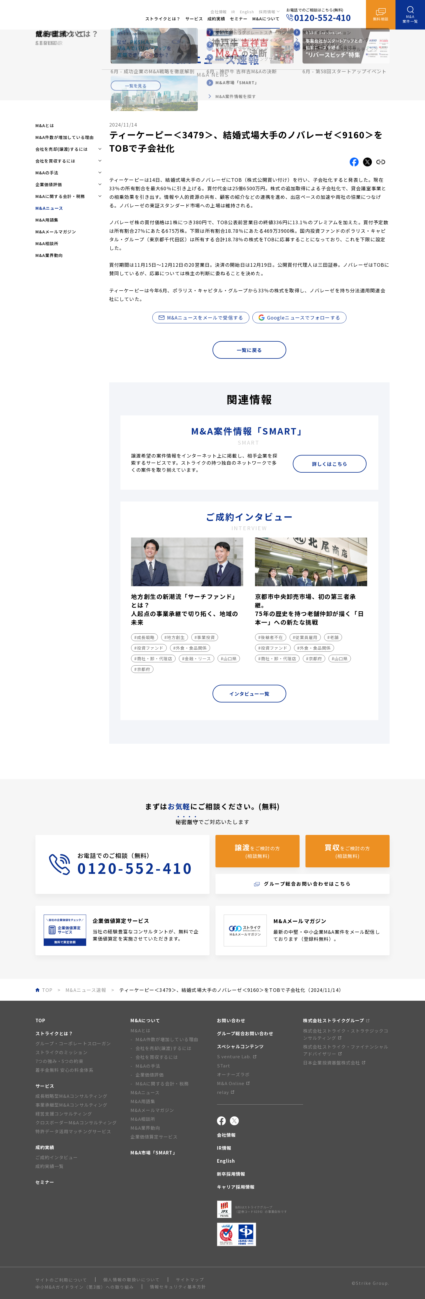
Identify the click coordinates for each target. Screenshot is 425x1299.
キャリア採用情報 (236, 1187)
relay (225, 1092)
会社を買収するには (156, 1057)
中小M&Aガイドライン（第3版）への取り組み (84, 1287)
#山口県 (229, 658)
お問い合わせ (231, 1020)
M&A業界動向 (49, 255)
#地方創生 (174, 637)
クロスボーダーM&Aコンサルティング (76, 1122)
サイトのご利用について (61, 1280)
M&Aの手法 (147, 1066)
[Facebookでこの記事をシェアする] (354, 162)
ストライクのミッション (61, 1052)
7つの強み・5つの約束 (59, 1061)
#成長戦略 (144, 637)
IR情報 (224, 1148)
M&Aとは (44, 125)
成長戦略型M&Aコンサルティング (71, 1096)
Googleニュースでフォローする (299, 317)
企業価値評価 (149, 1075)
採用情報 (267, 11)
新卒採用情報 (231, 1174)
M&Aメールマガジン (55, 232)
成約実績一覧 (49, 1166)
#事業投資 (204, 637)
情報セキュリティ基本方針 (178, 1287)
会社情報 (218, 11)
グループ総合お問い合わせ (245, 1033)
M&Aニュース (145, 1092)
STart (223, 1065)
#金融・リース (196, 658)
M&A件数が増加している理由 (64, 137)
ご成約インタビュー (56, 1157)
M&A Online (233, 1083)
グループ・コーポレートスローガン (73, 1043)
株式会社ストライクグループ (336, 1020)
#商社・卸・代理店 (153, 658)
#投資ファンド (149, 648)
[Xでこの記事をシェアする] (367, 162)
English (247, 11)
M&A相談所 (46, 243)
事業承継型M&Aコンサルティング (71, 1105)
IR (233, 11)
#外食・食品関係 (190, 648)
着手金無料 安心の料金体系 (64, 1070)
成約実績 (44, 1147)
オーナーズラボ (233, 1074)
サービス (44, 1086)
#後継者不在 (270, 637)
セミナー (44, 1182)
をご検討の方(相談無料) (257, 850)
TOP (40, 1020)
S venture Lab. (236, 1056)
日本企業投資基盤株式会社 (334, 1062)
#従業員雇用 (305, 637)
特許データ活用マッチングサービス (73, 1131)
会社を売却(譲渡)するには (163, 1048)
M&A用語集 (46, 220)
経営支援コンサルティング (63, 1113)
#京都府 (142, 669)
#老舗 (333, 637)
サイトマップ (190, 1279)
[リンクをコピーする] (380, 162)
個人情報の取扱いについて (131, 1279)
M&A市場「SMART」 (153, 1152)
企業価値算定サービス (154, 1136)
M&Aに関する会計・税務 (162, 1083)
